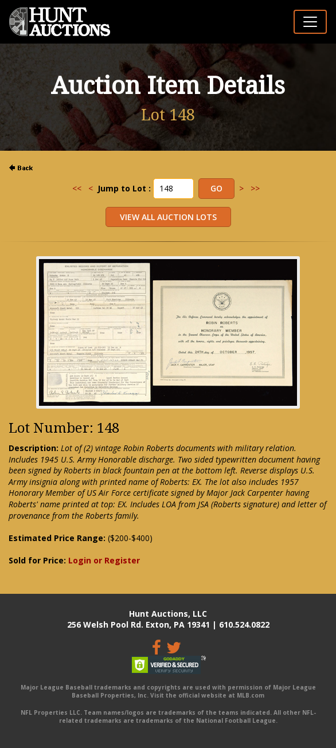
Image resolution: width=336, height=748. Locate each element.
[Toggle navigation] (310, 22)
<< (76, 188)
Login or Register (104, 560)
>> (255, 188)
